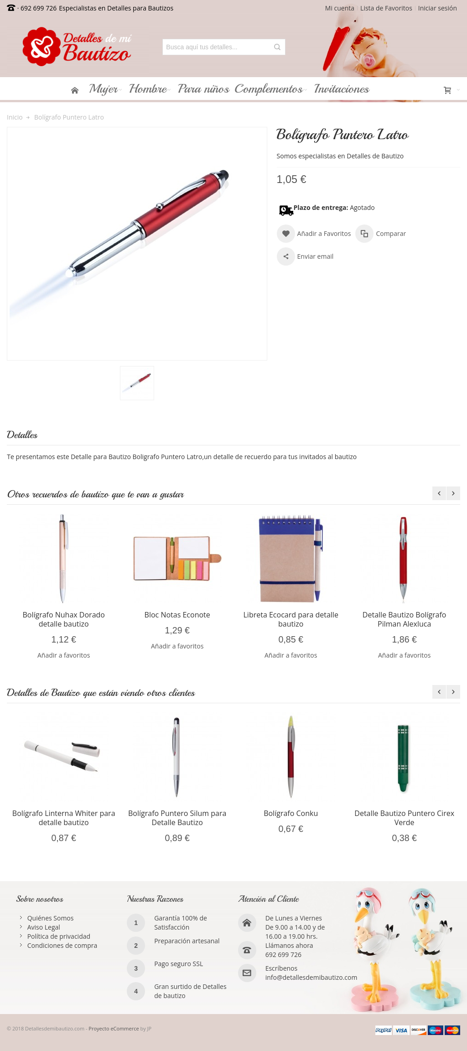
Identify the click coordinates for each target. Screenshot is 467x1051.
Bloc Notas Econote (177, 615)
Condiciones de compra (62, 945)
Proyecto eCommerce (113, 1028)
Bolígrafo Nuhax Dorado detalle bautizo (63, 619)
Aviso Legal (43, 927)
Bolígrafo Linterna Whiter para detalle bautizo (63, 817)
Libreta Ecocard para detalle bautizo (291, 619)
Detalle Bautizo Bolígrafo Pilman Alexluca (404, 619)
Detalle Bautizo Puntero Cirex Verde (404, 817)
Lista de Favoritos (386, 8)
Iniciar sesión (437, 8)
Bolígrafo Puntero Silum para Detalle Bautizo (177, 817)
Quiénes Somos (50, 918)
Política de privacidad (58, 936)
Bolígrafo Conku (291, 813)
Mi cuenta (339, 8)
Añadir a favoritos (63, 655)
